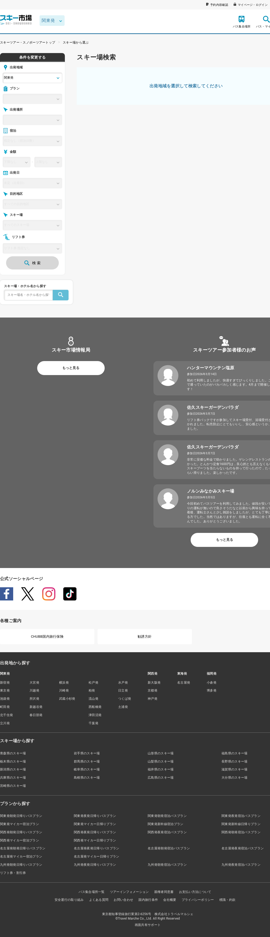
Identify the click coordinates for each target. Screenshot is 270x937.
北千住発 (6, 715)
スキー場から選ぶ (76, 42)
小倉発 (211, 682)
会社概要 (169, 900)
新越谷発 (36, 707)
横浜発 (64, 682)
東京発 (5, 690)
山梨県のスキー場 (161, 761)
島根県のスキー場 (87, 777)
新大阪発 (154, 682)
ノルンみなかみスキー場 (210, 491)
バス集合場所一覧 (92, 892)
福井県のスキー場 (161, 769)
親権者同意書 (164, 892)
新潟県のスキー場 (13, 769)
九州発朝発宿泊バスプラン (167, 865)
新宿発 (5, 682)
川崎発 (64, 690)
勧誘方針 (145, 636)
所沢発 (34, 699)
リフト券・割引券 (13, 873)
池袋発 (5, 699)
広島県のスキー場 (161, 777)
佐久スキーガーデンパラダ (213, 407)
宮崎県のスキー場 (13, 786)
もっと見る (70, 368)
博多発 (211, 690)
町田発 (5, 707)
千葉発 (93, 723)
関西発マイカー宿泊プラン (19, 840)
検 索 (32, 263)
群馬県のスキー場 (87, 761)
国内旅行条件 (148, 900)
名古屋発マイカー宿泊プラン (21, 856)
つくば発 (124, 699)
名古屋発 (183, 682)
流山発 (93, 699)
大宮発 (34, 682)
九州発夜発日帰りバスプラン (95, 865)
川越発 (34, 690)
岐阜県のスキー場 (87, 769)
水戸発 (123, 682)
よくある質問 (99, 900)
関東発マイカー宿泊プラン (19, 824)
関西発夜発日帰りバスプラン (95, 832)
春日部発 (36, 715)
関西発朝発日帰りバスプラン (21, 832)
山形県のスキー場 (161, 753)
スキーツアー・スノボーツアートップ (27, 42)
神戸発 (152, 699)
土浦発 (123, 707)
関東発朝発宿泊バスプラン (167, 816)
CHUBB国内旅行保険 (47, 636)
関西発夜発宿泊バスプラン (167, 832)
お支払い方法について (195, 892)
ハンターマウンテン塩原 (210, 367)
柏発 (92, 690)
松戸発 (93, 682)
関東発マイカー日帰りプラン (95, 824)
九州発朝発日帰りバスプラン (21, 865)
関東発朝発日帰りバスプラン (21, 816)
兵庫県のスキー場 (13, 777)
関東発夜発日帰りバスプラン (95, 816)
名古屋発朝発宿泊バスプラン (169, 848)
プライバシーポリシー (198, 900)
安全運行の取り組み (69, 900)
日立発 (123, 690)
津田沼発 (95, 715)
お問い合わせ (123, 900)
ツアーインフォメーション (129, 892)
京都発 (152, 690)
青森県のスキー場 (13, 753)
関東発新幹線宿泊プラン (166, 824)
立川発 (5, 723)
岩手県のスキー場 (87, 753)
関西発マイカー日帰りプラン (95, 840)
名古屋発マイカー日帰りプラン (96, 856)
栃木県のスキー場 (13, 761)
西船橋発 (95, 707)
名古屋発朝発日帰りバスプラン (22, 848)
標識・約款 (227, 900)
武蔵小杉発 (67, 699)
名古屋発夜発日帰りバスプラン (96, 848)
